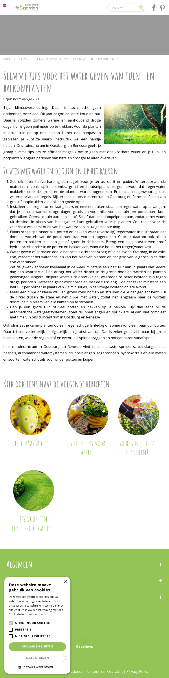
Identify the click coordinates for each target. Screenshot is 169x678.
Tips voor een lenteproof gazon (32, 523)
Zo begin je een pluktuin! (137, 448)
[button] (37, 667)
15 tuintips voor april (86, 448)
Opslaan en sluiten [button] (37, 646)
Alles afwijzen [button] (37, 658)
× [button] (65, 581)
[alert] (37, 625)
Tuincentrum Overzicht (104, 671)
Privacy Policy (138, 671)
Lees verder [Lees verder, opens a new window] (35, 614)
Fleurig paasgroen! (28, 443)
